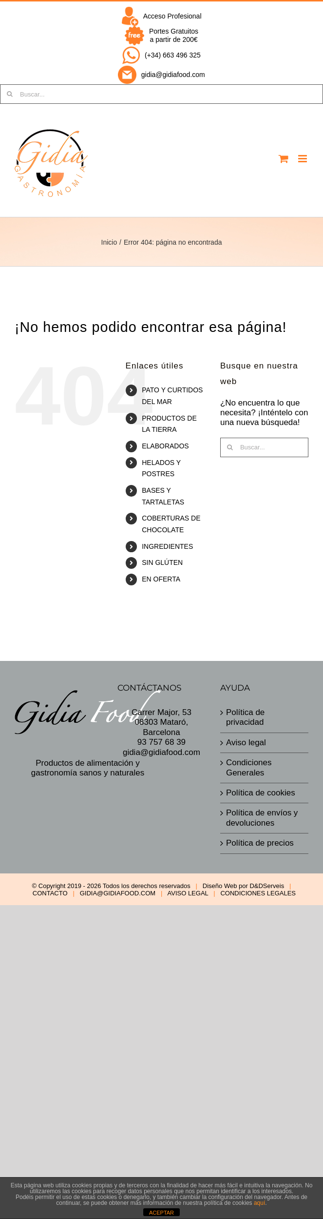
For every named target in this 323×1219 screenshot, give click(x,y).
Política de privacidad (245, 717)
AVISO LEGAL (188, 893)
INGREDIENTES (167, 546)
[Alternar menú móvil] (303, 159)
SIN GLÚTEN (162, 562)
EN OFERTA (161, 579)
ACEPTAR (161, 1213)
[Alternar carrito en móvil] (283, 159)
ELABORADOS (165, 446)
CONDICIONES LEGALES (258, 893)
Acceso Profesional (172, 16)
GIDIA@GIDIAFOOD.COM (117, 893)
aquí (259, 1203)
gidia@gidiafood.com (173, 74)
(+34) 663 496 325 (173, 55)
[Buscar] (230, 447)
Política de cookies (260, 792)
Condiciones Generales (249, 767)
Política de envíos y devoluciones (262, 817)
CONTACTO (50, 893)
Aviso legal (246, 742)
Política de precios (260, 843)
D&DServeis (266, 886)
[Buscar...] (161, 94)
